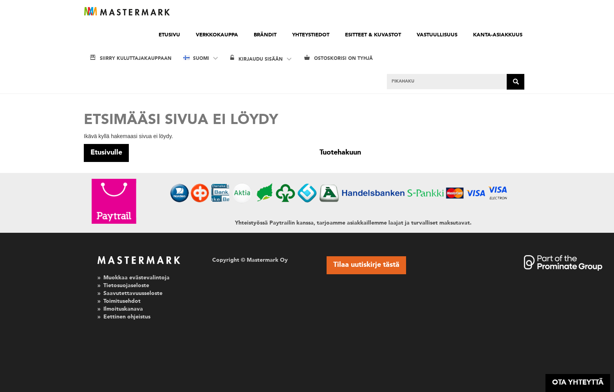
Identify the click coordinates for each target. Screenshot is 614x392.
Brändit (265, 35)
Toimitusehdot (122, 301)
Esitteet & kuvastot (373, 35)
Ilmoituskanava (123, 309)
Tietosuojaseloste (126, 285)
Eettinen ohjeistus (126, 317)
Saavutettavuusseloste (133, 293)
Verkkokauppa (217, 35)
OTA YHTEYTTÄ (577, 382)
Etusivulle (106, 152)
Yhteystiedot (310, 35)
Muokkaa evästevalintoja (136, 278)
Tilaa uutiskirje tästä (366, 264)
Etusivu (169, 35)
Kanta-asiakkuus (497, 35)
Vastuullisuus (437, 35)
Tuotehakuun (340, 152)
